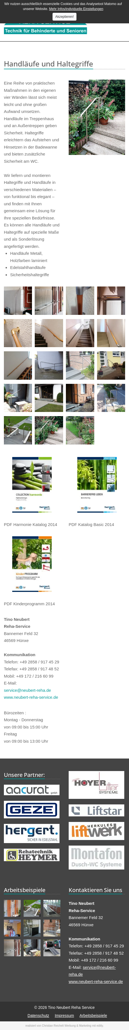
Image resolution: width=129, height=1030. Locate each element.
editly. (99, 1025)
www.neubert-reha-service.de (31, 697)
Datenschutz (38, 1015)
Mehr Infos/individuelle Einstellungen (76, 9)
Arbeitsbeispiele (93, 1015)
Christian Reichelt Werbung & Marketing (66, 1025)
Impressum (64, 1015)
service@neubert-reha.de (27, 690)
